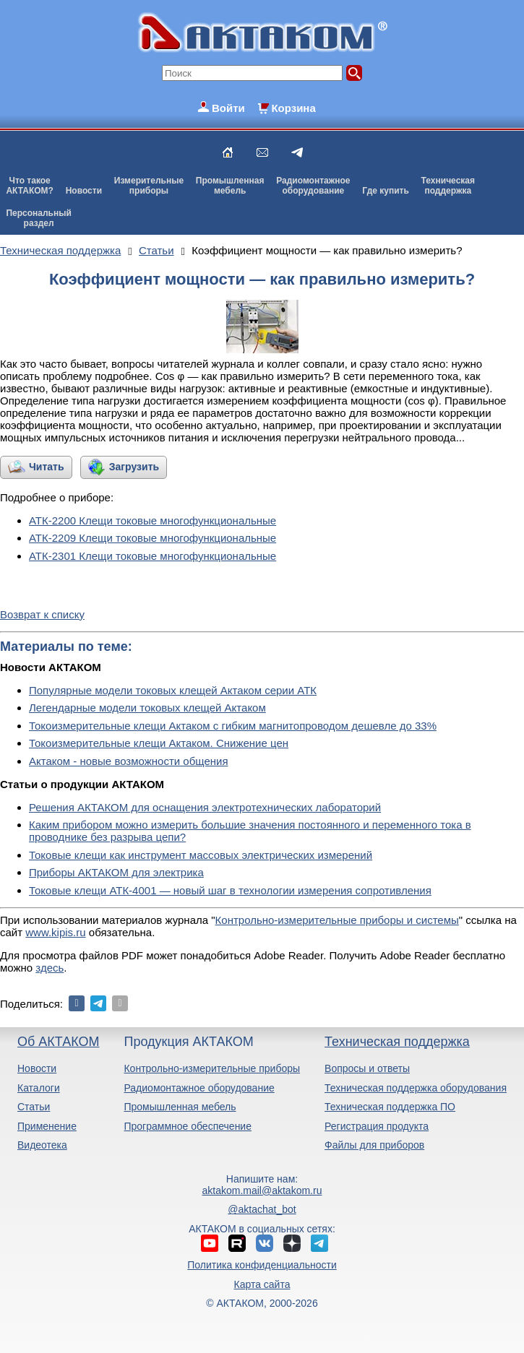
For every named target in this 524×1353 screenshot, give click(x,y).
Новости (84, 191)
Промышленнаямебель (230, 186)
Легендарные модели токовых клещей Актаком (147, 707)
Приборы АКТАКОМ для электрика (116, 872)
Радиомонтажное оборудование (199, 1088)
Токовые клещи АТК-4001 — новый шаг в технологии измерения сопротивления (230, 890)
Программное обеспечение (188, 1126)
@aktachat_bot (262, 1209)
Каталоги (38, 1088)
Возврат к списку (42, 614)
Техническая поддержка (397, 1041)
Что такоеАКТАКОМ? (29, 186)
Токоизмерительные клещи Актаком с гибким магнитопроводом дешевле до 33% (233, 725)
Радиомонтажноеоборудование (313, 186)
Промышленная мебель (180, 1106)
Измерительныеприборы (149, 186)
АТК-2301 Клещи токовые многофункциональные (152, 556)
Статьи (33, 1106)
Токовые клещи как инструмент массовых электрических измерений (200, 855)
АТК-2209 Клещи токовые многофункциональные (152, 538)
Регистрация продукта (377, 1126)
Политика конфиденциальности (262, 1265)
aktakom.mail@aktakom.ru (262, 1190)
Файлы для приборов (374, 1145)
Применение (47, 1126)
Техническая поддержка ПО (390, 1106)
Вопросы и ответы (367, 1068)
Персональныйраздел (38, 218)
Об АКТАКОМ (58, 1041)
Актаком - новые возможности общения (128, 761)
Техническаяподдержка (448, 186)
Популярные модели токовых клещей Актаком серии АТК (173, 690)
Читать (46, 466)
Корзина (293, 108)
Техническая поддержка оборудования (416, 1088)
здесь (49, 967)
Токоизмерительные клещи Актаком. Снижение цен (158, 743)
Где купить (385, 191)
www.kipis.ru (55, 932)
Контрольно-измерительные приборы (212, 1068)
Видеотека (42, 1145)
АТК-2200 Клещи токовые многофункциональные (152, 520)
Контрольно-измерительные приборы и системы (337, 920)
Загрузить (134, 466)
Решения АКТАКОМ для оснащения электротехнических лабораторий (205, 807)
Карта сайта (261, 1284)
